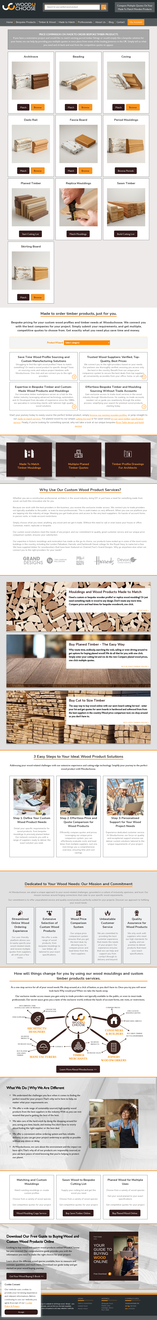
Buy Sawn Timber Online (78, 1213)
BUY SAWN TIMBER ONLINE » (136, 722)
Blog (111, 22)
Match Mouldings (78, 234)
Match (23, 107)
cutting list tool (83, 418)
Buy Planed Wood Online (124, 1213)
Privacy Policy (83, 1309)
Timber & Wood (47, 22)
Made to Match (67, 22)
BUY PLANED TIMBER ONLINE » (135, 666)
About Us (100, 22)
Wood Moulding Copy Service (31, 1213)
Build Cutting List (125, 234)
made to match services (29, 418)
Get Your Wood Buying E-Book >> (27, 1276)
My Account (136, 22)
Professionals (85, 22)
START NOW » (143, 610)
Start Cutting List (30, 234)
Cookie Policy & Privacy (18, 1304)
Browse (38, 107)
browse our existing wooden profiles (108, 415)
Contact (121, 22)
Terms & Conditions (85, 1303)
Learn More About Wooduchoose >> (78, 1069)
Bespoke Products (26, 22)
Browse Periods (126, 170)
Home (9, 22)
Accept (21, 1312)
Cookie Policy (83, 1306)
